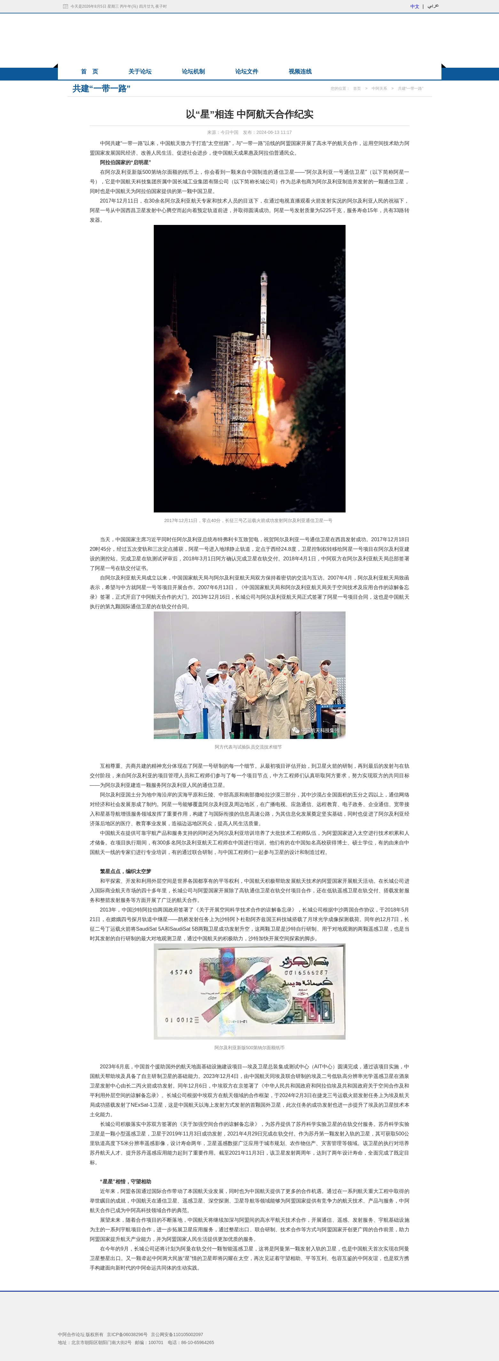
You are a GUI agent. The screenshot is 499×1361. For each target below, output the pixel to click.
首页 (357, 88)
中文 (414, 6)
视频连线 (300, 71)
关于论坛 (140, 71)
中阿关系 (379, 88)
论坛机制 (193, 71)
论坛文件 (246, 71)
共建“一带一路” (411, 88)
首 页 (89, 71)
